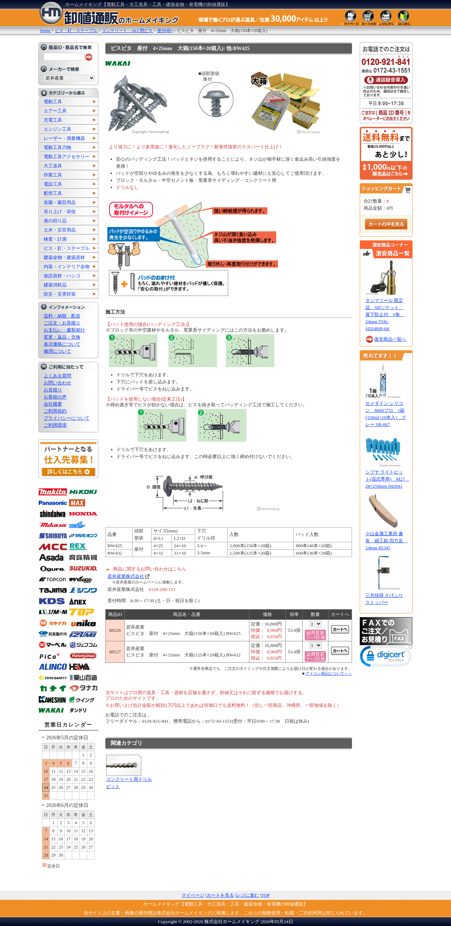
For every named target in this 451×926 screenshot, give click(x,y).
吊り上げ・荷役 (60, 211)
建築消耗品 (55, 285)
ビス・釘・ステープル (66, 248)
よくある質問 (57, 375)
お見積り (53, 390)
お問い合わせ (57, 382)
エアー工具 (55, 110)
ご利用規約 (55, 411)
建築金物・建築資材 (64, 257)
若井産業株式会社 (125, 576)
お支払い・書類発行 (64, 330)
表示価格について (62, 344)
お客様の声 (55, 397)
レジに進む (247, 895)
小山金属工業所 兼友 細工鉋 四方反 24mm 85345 (386, 540)
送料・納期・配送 (62, 316)
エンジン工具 (57, 129)
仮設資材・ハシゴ (62, 275)
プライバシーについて (66, 418)
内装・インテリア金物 (66, 266)
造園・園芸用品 (60, 202)
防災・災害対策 (60, 294)
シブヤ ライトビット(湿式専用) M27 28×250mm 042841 (387, 479)
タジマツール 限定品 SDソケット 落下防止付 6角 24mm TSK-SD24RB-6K (384, 314)
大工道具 (53, 165)
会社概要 (53, 404)
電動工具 (53, 101)
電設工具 (53, 184)
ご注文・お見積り (62, 323)
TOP (265, 895)
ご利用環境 (55, 425)
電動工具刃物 (57, 147)
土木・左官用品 (60, 230)
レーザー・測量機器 (64, 138)
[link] (386, 657)
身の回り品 (55, 220)
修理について (57, 351)
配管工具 (53, 193)
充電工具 (53, 120)
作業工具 (53, 175)
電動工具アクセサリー (66, 156)
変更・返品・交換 (62, 337)
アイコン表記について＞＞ (328, 673)
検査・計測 (55, 239)
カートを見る (220, 895)
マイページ (192, 895)
